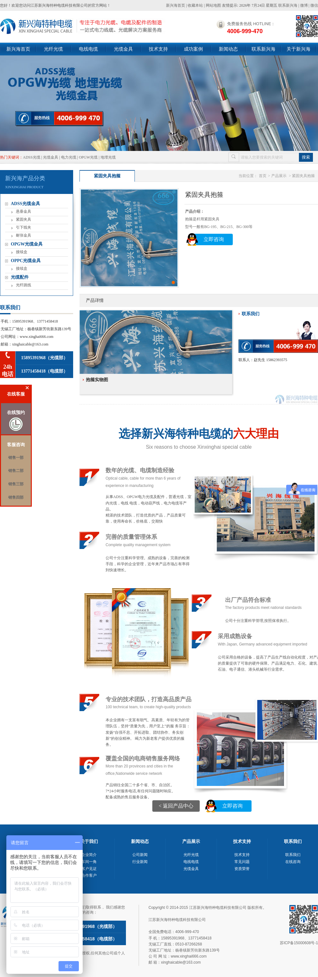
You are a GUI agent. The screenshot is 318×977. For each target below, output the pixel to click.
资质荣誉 (242, 868)
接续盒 (21, 252)
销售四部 (16, 497)
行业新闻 (140, 861)
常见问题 (242, 861)
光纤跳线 (23, 285)
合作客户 (89, 875)
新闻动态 (228, 49)
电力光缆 (68, 157)
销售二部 (16, 470)
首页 (262, 176)
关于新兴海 (298, 49)
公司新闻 (140, 854)
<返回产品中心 (176, 806)
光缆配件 (20, 277)
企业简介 (89, 854)
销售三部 (16, 484)
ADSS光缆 (31, 157)
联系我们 (293, 854)
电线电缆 (88, 49)
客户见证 (89, 868)
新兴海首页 (175, 5)
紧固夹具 (23, 219)
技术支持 (158, 49)
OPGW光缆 (88, 157)
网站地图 (213, 5)
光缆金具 (123, 49)
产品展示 (279, 176)
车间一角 (89, 861)
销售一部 (16, 457)
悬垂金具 (23, 211)
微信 (314, 5)
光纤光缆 (53, 49)
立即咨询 (207, 239)
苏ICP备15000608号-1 (299, 943)
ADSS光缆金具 (25, 203)
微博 (304, 5)
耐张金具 (23, 235)
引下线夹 (23, 227)
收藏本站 (195, 5)
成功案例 (193, 49)
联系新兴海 (287, 5)
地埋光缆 (108, 157)
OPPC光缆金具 (26, 260)
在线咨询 (293, 861)
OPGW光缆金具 (27, 244)
